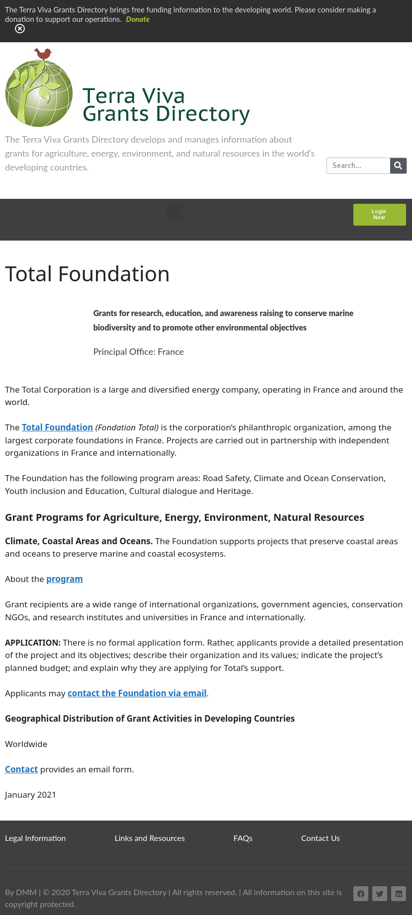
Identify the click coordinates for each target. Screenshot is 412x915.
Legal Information (35, 837)
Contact (21, 769)
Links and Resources (150, 837)
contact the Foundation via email (137, 693)
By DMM (21, 892)
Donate (138, 18)
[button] (174, 212)
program (64, 578)
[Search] (398, 165)
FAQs (243, 837)
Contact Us (320, 837)
